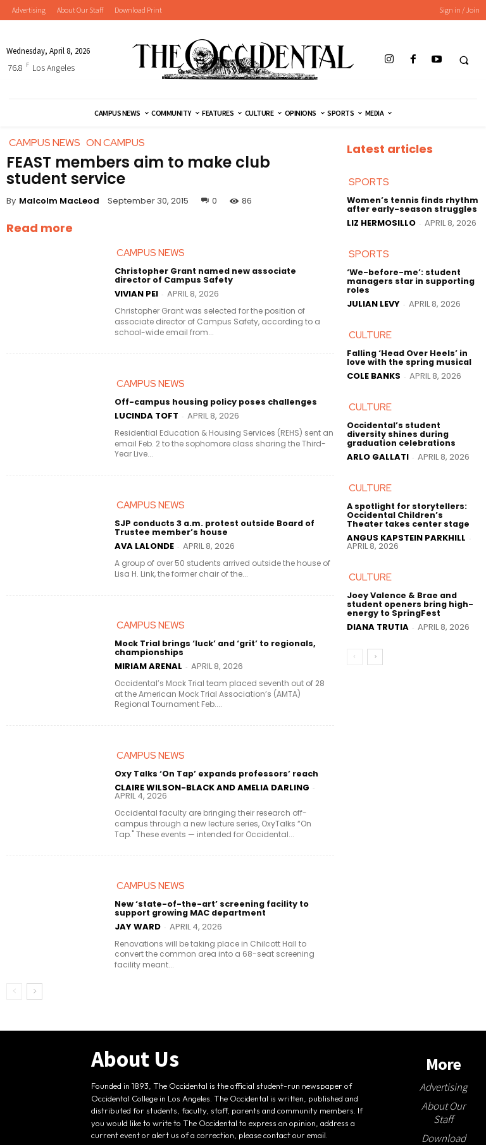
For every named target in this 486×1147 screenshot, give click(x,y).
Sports (369, 182)
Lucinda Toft (146, 416)
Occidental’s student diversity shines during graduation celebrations (412, 434)
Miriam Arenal (148, 667)
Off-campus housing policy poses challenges (213, 403)
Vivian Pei (136, 294)
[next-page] (34, 994)
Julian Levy (373, 304)
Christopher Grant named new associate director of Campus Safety (221, 276)
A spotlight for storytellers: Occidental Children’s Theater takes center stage (412, 515)
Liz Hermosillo (381, 223)
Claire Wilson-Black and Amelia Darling (212, 790)
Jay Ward (138, 929)
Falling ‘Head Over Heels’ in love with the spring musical (407, 358)
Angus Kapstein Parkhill (406, 537)
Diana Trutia (378, 626)
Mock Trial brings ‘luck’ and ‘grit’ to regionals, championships (214, 650)
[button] (464, 60)
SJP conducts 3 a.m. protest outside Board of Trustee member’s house (212, 529)
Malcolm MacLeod (59, 201)
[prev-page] (14, 994)
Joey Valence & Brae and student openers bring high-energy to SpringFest (408, 604)
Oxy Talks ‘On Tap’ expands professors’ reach (213, 776)
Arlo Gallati (378, 457)
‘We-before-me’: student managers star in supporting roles (409, 281)
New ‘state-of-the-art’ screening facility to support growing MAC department (208, 911)
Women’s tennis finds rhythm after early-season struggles (411, 205)
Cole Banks (374, 376)
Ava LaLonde (144, 547)
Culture (370, 335)
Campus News (150, 253)
